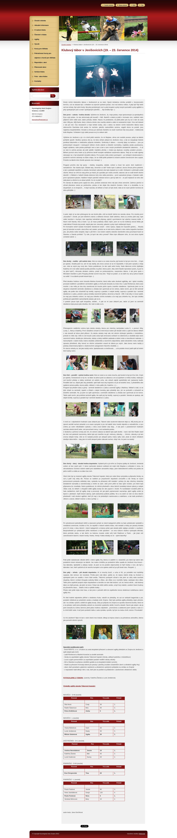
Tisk (142, 5)
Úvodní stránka (66, 44)
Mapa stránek (123, 5)
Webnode (142, 833)
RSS (134, 5)
